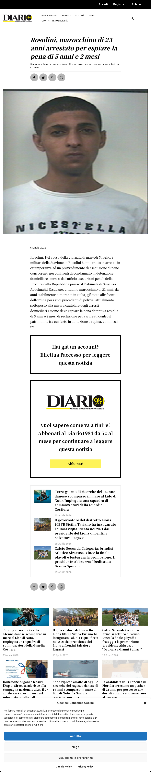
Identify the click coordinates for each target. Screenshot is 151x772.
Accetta (75, 736)
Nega (75, 747)
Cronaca (35, 63)
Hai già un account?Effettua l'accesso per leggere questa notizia (75, 354)
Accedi (103, 4)
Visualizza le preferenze (75, 758)
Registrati (119, 4)
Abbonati (137, 4)
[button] (145, 703)
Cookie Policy (64, 766)
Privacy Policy (85, 766)
